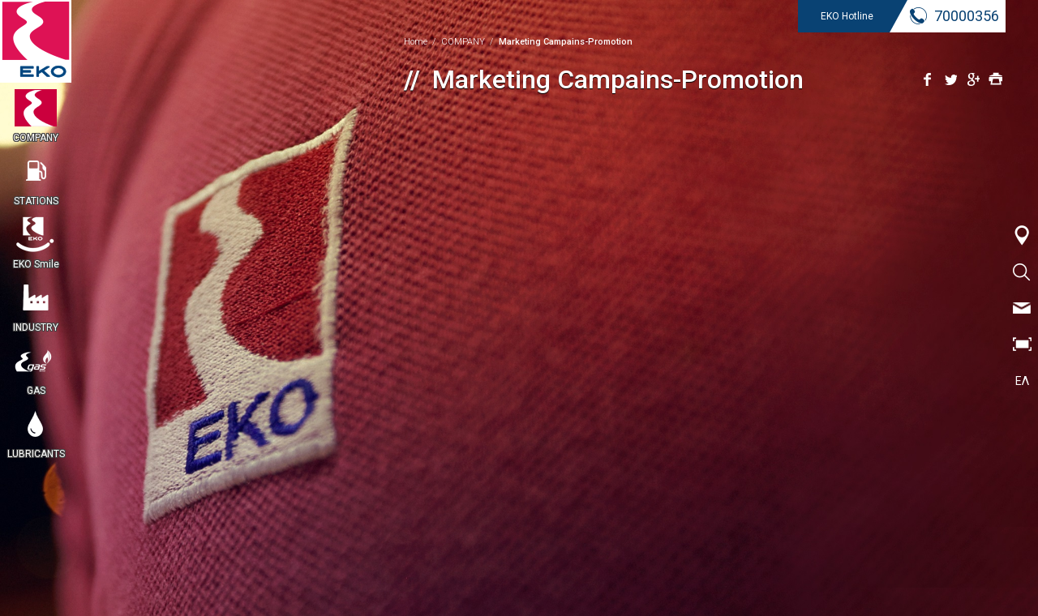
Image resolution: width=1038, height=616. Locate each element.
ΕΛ (1022, 380)
